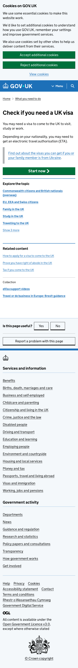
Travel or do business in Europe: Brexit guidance (34, 296)
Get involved (12, 566)
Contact (47, 589)
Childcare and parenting (21, 402)
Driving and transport (19, 432)
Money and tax (14, 468)
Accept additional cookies (39, 55)
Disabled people (15, 424)
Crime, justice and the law (22, 417)
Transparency (13, 551)
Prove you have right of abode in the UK (27, 263)
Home (6, 98)
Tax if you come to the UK (18, 270)
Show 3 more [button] (11, 230)
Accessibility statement (20, 589)
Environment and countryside (24, 454)
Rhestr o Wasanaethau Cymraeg (27, 600)
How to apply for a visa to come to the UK (28, 255)
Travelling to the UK (16, 223)
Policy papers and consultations (26, 544)
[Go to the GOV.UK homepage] (17, 86)
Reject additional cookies (39, 65)
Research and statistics (20, 536)
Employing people (16, 446)
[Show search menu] (72, 86)
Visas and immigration (19, 483)
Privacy (19, 583)
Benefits (9, 380)
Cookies (34, 583)
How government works (20, 558)
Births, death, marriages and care (28, 388)
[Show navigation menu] (57, 86)
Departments (13, 514)
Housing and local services (22, 461)
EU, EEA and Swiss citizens (20, 202)
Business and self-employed (23, 395)
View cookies (39, 74)
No (60, 326)
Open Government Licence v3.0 (26, 624)
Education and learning (20, 439)
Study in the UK (13, 216)
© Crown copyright (39, 658)
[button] (39, 171)
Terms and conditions (18, 594)
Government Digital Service (23, 605)
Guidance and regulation (21, 529)
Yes (44, 326)
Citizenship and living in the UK (25, 410)
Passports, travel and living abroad (28, 476)
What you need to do (28, 98)
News (7, 522)
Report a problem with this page (39, 341)
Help (6, 583)
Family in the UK (13, 209)
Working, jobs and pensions (23, 490)
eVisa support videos (16, 289)
